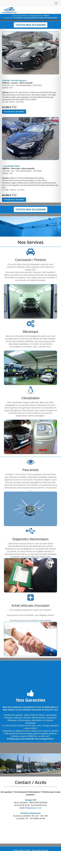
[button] (4, 115)
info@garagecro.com (33, 808)
